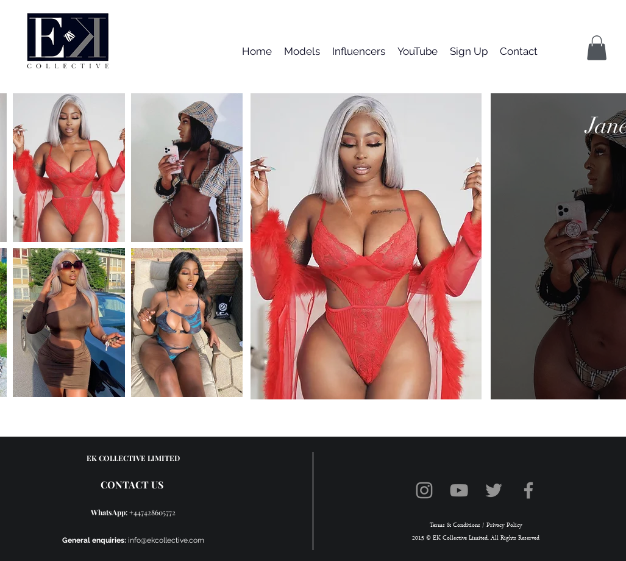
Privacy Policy (503, 525)
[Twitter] (494, 490)
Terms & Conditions (455, 525)
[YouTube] (459, 490)
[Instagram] (424, 490)
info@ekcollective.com (166, 540)
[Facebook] (528, 490)
